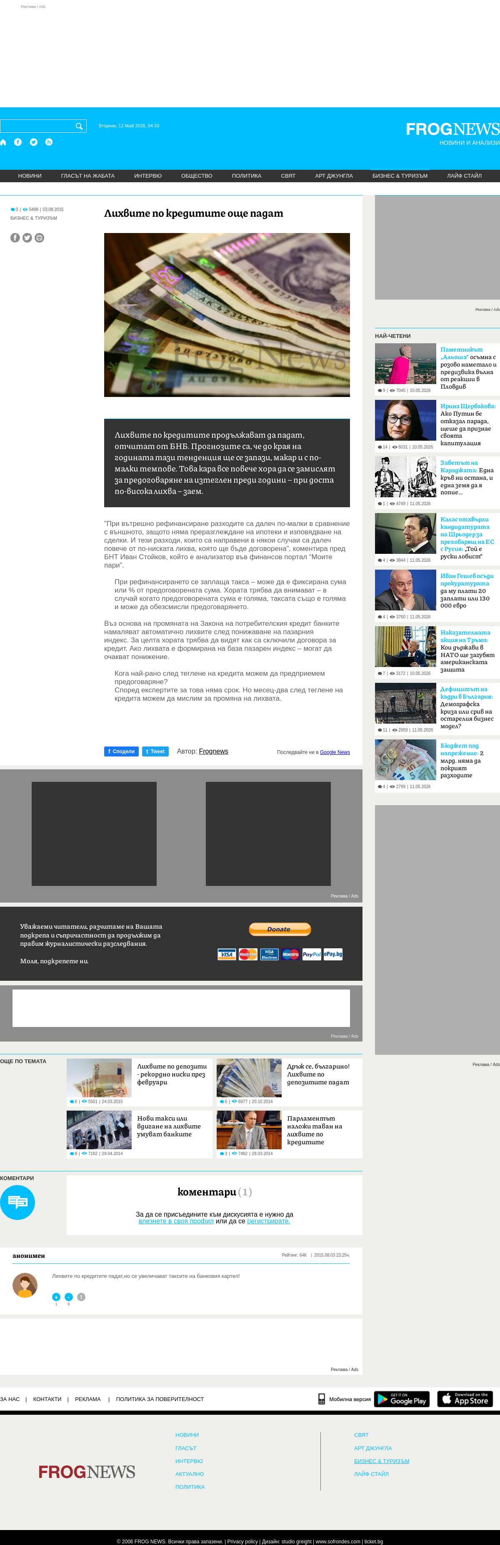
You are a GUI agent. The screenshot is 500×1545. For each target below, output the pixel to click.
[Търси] (80, 126)
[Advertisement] (250, 55)
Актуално (189, 1474)
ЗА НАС (10, 1399)
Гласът (185, 1448)
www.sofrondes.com (338, 1542)
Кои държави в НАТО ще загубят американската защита (467, 651)
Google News (335, 752)
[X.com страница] (34, 142)
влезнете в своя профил (176, 1221)
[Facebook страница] (18, 142)
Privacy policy (243, 1542)
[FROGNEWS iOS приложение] (465, 1399)
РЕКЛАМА (88, 1399)
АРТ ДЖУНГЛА (334, 176)
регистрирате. (268, 1221)
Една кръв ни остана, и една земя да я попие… (467, 477)
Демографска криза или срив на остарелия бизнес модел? (467, 707)
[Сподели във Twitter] (27, 238)
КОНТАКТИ (47, 1399)
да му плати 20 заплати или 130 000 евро (467, 591)
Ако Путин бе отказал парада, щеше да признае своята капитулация (468, 424)
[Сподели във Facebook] (15, 238)
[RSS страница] (49, 142)
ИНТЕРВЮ (148, 176)
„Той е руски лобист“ (467, 538)
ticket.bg (374, 1542)
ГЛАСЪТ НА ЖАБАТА (88, 176)
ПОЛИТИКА (247, 176)
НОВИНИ (30, 176)
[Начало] (3, 142)
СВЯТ (288, 176)
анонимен (28, 1255)
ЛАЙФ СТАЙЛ (464, 176)
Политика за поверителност (160, 1399)
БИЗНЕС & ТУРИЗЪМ (400, 176)
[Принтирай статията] (39, 238)
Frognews (213, 751)
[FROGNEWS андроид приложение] (401, 1399)
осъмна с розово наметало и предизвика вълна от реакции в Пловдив (468, 368)
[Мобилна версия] (344, 1399)
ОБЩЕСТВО (196, 176)
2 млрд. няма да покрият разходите (462, 760)
